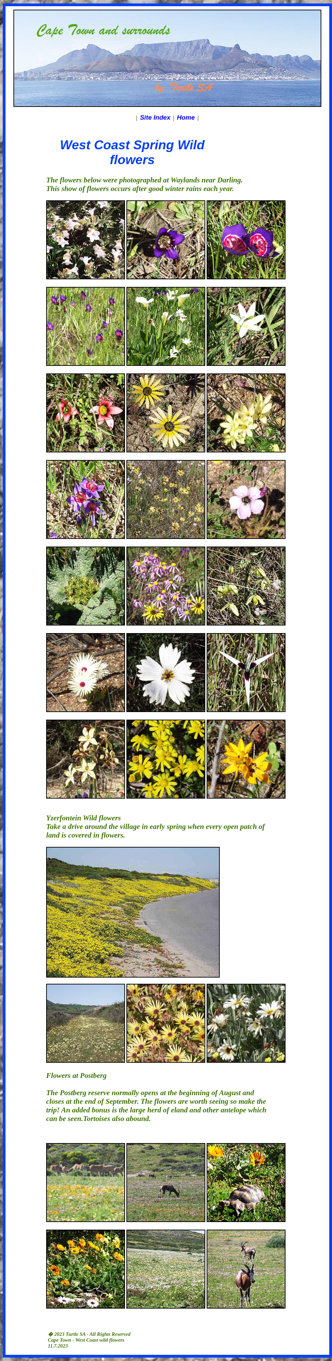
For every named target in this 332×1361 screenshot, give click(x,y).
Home (186, 117)
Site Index (155, 117)
